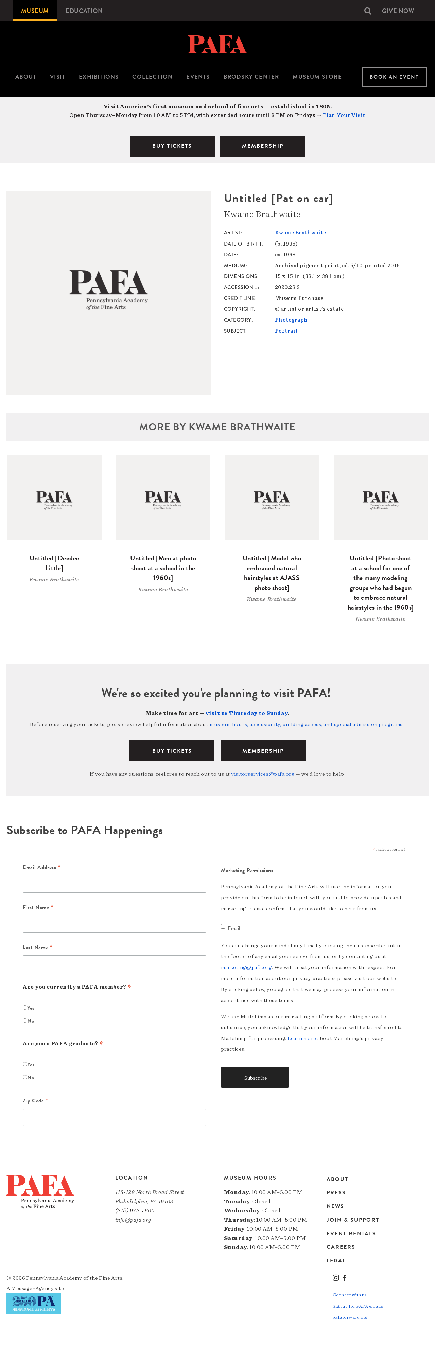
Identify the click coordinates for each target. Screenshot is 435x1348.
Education (84, 10)
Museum (35, 10)
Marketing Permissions (247, 869)
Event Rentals (351, 1233)
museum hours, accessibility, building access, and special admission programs (306, 724)
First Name (38, 907)
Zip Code (36, 1100)
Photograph (291, 319)
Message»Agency (32, 1287)
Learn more (302, 1037)
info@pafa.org (133, 1219)
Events (198, 77)
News (335, 1206)
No (30, 1020)
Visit (57, 77)
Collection (152, 77)
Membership (263, 750)
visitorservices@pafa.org (262, 773)
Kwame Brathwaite (300, 232)
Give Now (398, 10)
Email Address (41, 867)
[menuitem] (35, 10)
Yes (31, 1007)
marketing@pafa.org (246, 966)
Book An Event (394, 77)
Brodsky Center (251, 77)
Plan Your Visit (344, 115)
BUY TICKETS (172, 146)
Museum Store (317, 77)
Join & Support (353, 1219)
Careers (341, 1246)
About (25, 77)
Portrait (286, 330)
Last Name (37, 947)
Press (336, 1192)
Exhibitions (99, 77)
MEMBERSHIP (262, 146)
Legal (336, 1260)
